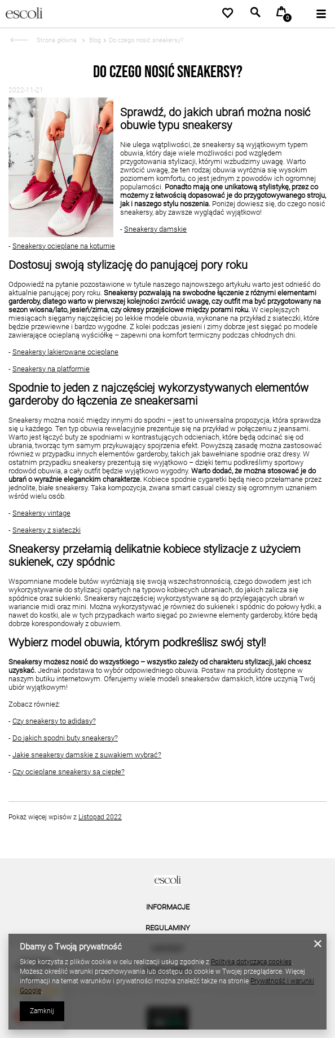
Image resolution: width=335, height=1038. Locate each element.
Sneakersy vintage (41, 513)
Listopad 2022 (100, 817)
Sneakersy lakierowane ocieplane (65, 352)
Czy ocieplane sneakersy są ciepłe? (68, 772)
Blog (94, 40)
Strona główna (57, 40)
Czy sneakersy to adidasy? (54, 721)
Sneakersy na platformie (51, 369)
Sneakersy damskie (155, 229)
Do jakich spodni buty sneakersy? (65, 738)
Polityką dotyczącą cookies (251, 962)
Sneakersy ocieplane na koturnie (63, 246)
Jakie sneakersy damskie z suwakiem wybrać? (86, 755)
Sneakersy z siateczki (46, 530)
